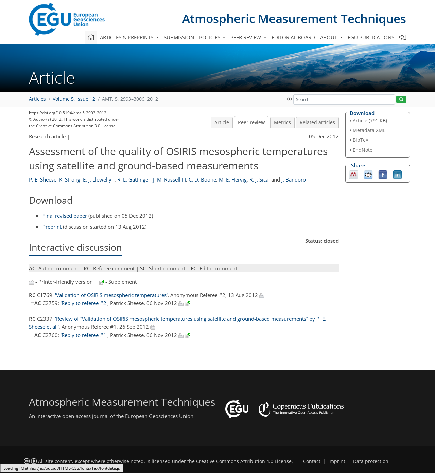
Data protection (370, 461)
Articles (37, 99)
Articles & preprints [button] (127, 37)
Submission (179, 37)
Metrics (282, 122)
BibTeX (360, 140)
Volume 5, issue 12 (74, 99)
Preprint (52, 226)
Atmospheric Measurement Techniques (294, 18)
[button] (289, 99)
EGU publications (371, 37)
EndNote (362, 150)
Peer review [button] (246, 37)
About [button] (329, 37)
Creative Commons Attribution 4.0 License (244, 461)
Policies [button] (210, 37)
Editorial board (293, 37)
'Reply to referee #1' (83, 335)
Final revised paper (64, 215)
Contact (311, 461)
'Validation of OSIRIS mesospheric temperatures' (111, 294)
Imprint (336, 461)
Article (221, 122)
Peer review (251, 122)
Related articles (317, 122)
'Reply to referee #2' (83, 303)
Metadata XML (369, 130)
